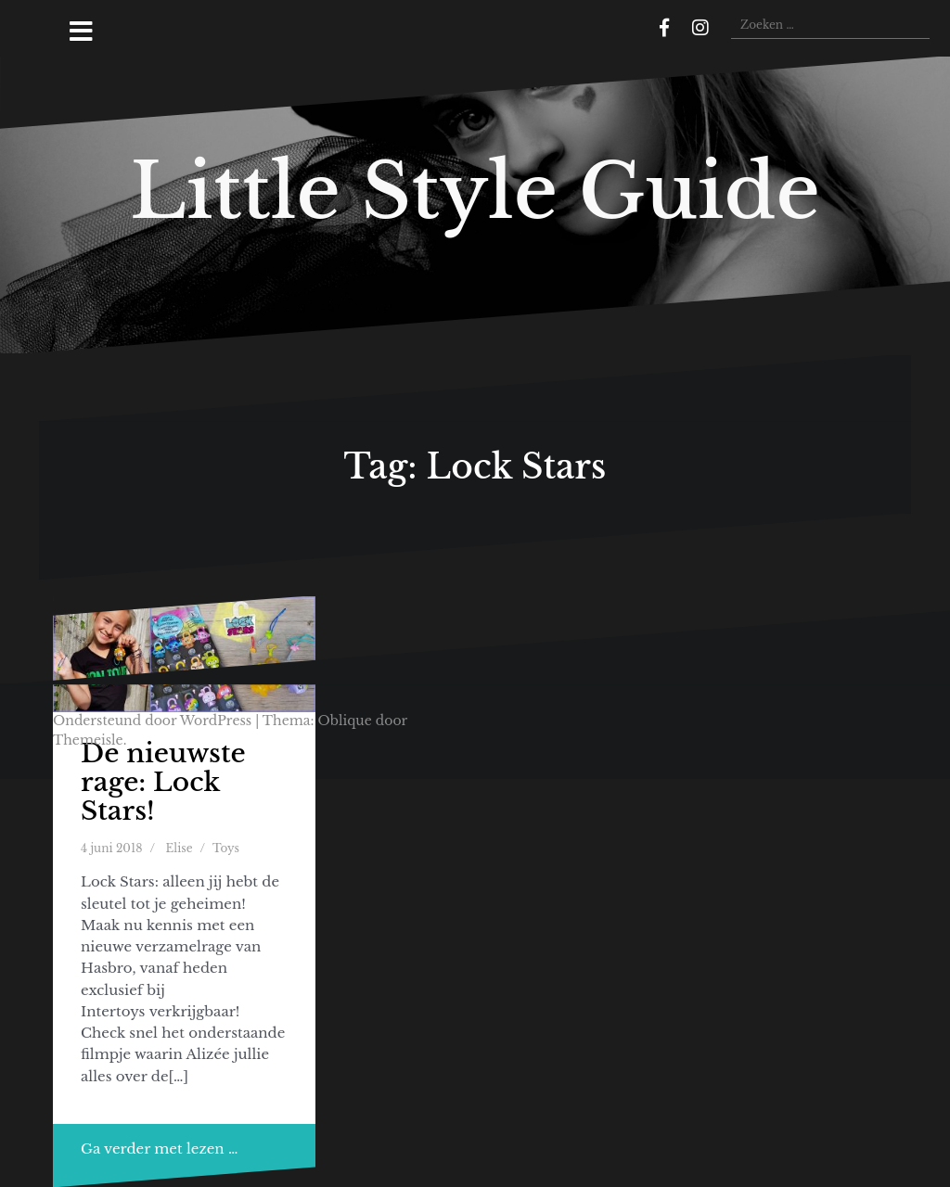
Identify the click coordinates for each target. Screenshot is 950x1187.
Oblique (344, 720)
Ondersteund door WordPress (152, 720)
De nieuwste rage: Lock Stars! (163, 782)
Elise (179, 848)
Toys (225, 848)
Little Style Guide (475, 191)
